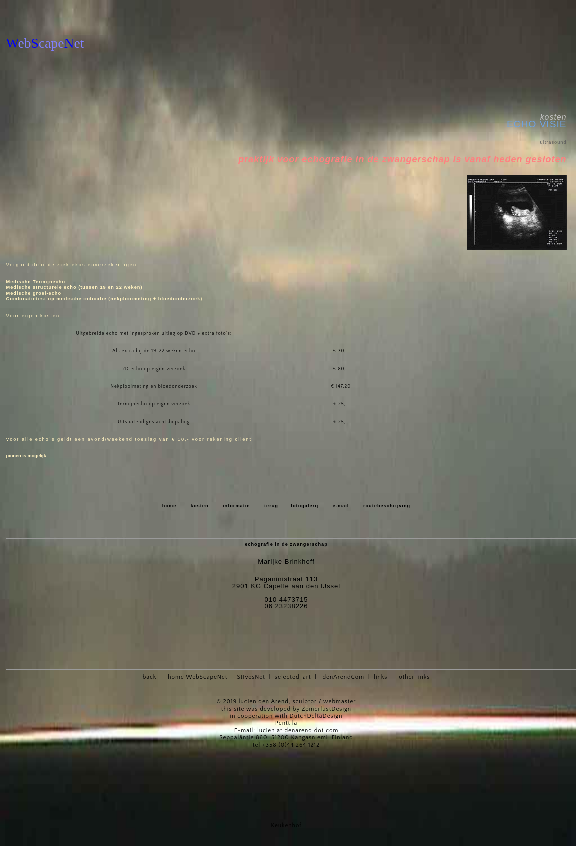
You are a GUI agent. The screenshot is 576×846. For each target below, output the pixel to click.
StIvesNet (251, 677)
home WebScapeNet (197, 677)
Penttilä (286, 723)
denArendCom (343, 677)
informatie (236, 506)
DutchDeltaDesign (316, 716)
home (169, 506)
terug (271, 506)
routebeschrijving (386, 506)
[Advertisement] (123, 10)
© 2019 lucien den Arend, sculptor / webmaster (286, 701)
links (380, 677)
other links (414, 677)
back (150, 677)
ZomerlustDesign (326, 709)
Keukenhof (286, 825)
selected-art (293, 677)
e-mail (341, 506)
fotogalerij (304, 506)
